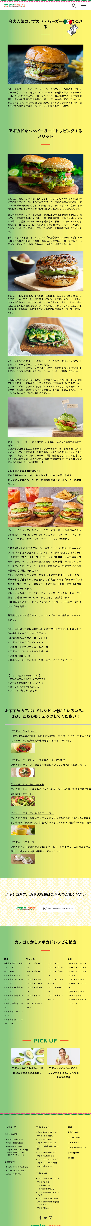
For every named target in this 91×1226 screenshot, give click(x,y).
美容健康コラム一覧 (15, 1146)
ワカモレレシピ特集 (45, 1135)
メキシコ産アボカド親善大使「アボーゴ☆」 (48, 1198)
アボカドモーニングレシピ (47, 1157)
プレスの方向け (74, 1138)
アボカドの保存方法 (13, 1172)
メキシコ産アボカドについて (48, 1175)
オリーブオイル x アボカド (77, 1002)
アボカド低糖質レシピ (14, 998)
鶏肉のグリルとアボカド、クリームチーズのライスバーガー (42, 660)
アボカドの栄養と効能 (14, 1139)
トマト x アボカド (78, 964)
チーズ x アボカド (77, 968)
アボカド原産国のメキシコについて (48, 1189)
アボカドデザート (34, 990)
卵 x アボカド (75, 996)
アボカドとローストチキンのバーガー (30, 651)
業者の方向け (73, 1132)
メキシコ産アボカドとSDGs (47, 1194)
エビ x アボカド (76, 980)
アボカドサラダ (13, 976)
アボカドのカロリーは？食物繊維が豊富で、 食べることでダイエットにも (17, 1151)
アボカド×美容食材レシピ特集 (48, 1146)
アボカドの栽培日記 (46, 1185)
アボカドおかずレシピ (55, 998)
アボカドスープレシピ (14, 1014)
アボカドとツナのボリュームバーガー (30, 647)
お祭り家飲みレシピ (14, 1006)
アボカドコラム (43, 1203)
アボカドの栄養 (11, 1134)
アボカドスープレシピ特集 (47, 1160)
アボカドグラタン (55, 974)
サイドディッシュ (34, 974)
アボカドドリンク (34, 998)
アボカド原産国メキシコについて (27, 683)
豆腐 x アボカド (76, 992)
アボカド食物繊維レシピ (14, 990)
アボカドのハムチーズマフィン (26, 642)
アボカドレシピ (42, 1127)
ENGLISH (71, 1158)
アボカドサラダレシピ (45, 1139)
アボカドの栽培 (43, 1179)
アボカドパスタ (55, 968)
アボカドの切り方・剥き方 (23, 691)
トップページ (10, 1127)
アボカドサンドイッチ (55, 982)
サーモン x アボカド (78, 986)
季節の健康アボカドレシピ (14, 966)
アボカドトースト (55, 990)
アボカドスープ (34, 984)
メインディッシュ (34, 966)
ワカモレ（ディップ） (34, 1006)
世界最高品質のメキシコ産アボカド (28, 679)
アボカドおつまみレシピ (14, 982)
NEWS (70, 1127)
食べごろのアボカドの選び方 (24, 687)
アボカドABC (41, 1170)
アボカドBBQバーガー (21, 656)
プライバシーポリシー (77, 1148)
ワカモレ (9, 972)
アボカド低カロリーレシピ (14, 1022)
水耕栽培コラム (45, 1182)
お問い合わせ (73, 1153)
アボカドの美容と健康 (14, 1142)
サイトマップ (73, 1143)
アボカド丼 (53, 964)
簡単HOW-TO (9, 1161)
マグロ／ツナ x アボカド (78, 974)
